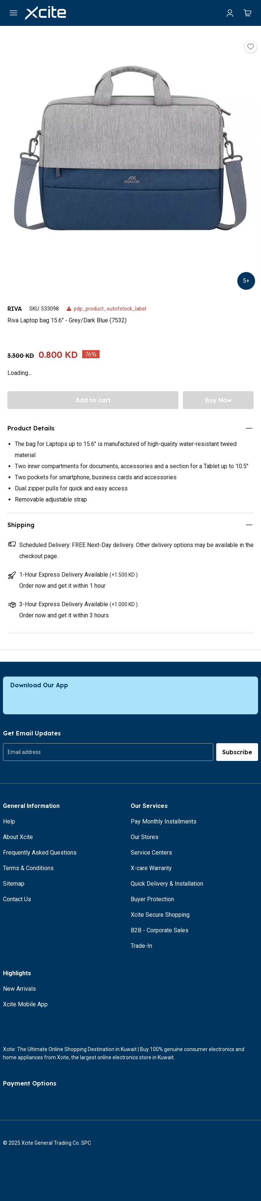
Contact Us (17, 899)
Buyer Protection (152, 899)
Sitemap (13, 883)
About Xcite (18, 837)
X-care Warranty (151, 868)
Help (9, 821)
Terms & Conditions (28, 868)
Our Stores (144, 837)
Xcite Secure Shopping (160, 914)
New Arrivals (19, 988)
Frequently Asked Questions (40, 852)
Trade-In (141, 945)
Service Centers (151, 852)
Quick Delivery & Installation (167, 883)
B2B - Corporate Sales (159, 930)
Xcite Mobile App (25, 1004)
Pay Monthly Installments (164, 821)
